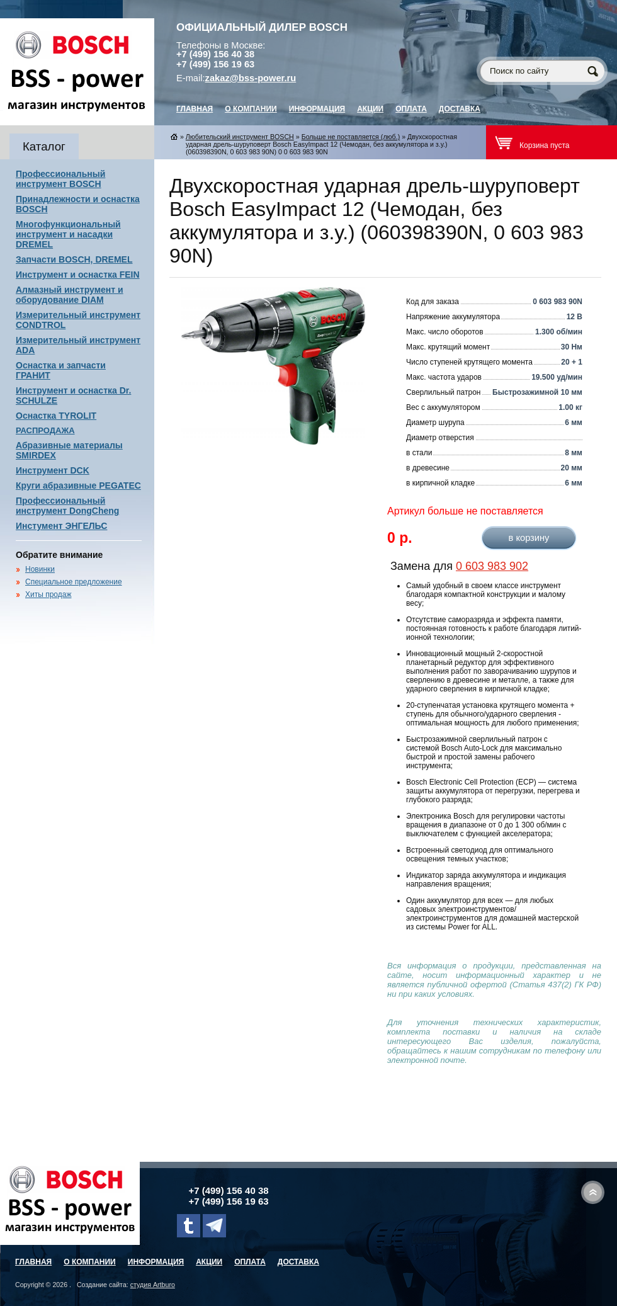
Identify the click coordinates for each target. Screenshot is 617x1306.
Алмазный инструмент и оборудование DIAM (69, 295)
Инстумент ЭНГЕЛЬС (61, 526)
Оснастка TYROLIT (56, 416)
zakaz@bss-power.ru (251, 78)
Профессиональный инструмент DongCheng (67, 506)
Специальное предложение (73, 581)
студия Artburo (152, 1284)
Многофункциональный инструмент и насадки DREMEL (68, 234)
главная (194, 109)
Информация (317, 109)
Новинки (40, 569)
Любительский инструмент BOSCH (240, 136)
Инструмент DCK (52, 470)
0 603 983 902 (492, 566)
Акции (370, 109)
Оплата (411, 109)
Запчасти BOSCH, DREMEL (74, 259)
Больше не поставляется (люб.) (351, 136)
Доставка (459, 109)
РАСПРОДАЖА (45, 430)
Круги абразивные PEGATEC (78, 485)
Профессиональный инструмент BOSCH (60, 179)
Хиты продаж (48, 594)
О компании (251, 109)
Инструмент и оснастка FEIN (78, 275)
